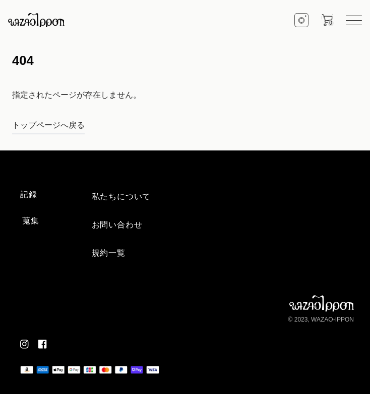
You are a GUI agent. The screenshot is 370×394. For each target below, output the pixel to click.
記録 (28, 194)
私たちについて (121, 196)
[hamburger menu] (354, 20)
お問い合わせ (117, 224)
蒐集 (30, 220)
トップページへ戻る (48, 125)
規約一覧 (109, 253)
